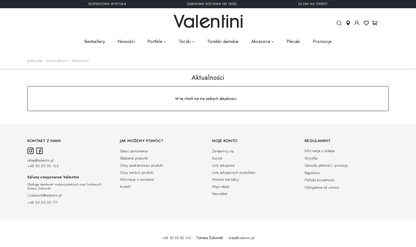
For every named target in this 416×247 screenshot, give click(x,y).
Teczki (185, 41)
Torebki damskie (223, 41)
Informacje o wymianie (137, 180)
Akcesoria (260, 41)
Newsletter (220, 194)
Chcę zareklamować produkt (141, 166)
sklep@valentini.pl (40, 160)
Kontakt (125, 187)
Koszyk (217, 158)
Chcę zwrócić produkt (136, 173)
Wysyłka (311, 158)
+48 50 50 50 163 (43, 166)
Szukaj (339, 25)
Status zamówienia (134, 151)
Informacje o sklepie (320, 151)
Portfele (155, 41)
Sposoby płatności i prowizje (326, 166)
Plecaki (293, 41)
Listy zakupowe (223, 166)
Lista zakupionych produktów (233, 173)
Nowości (126, 41)
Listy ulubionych (366, 22)
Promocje (322, 41)
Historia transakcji (225, 180)
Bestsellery (94, 41)
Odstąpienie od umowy (322, 188)
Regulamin (312, 173)
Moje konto (356, 22)
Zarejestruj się (222, 151)
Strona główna (57, 60)
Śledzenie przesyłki (134, 158)
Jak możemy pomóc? (141, 141)
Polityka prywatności (320, 180)
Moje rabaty (220, 187)
